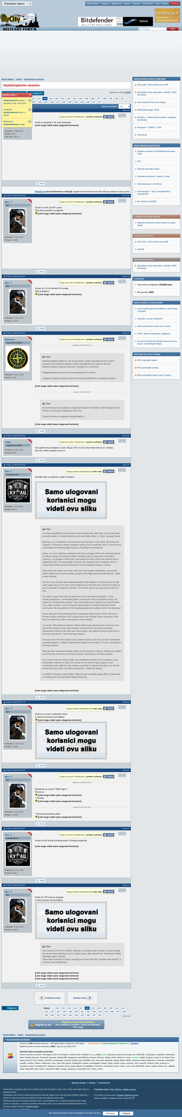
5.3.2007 (127, 92)
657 (99, 102)
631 (122, 98)
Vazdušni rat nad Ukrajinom (150, 229)
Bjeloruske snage (14, 123)
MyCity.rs (118, 1089)
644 (75, 102)
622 (68, 98)
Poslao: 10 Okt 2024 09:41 (15, 276)
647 (93, 102)
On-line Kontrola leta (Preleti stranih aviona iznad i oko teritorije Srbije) (157, 253)
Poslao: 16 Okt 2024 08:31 (15, 436)
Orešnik (140, 160)
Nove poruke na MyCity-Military (150, 296)
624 (80, 98)
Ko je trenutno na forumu (18, 1039)
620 (56, 98)
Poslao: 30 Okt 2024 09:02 (15, 885)
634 (100, 1012)
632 (88, 1012)
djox (7, 202)
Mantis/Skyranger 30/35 (148, 327)
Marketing (174, 3)
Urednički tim (104, 1083)
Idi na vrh (126, 1016)
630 (116, 98)
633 (94, 1012)
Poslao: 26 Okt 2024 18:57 (15, 828)
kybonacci (10, 339)
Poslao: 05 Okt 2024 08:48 (15, 195)
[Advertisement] (91, 56)
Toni (7, 471)
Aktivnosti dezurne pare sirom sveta (153, 237)
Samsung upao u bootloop (149, 401)
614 (63, 1008)
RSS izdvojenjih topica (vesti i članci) (154, 286)
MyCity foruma (32, 1106)
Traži (157, 3)
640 (52, 102)
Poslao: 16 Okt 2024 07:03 (15, 333)
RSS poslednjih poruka (147, 278)
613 (57, 1008)
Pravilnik (136, 3)
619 (50, 98)
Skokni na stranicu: (110, 106)
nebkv (8, 442)
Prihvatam (110, 1113)
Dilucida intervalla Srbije (148, 386)
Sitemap (92, 1083)
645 (81, 102)
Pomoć (165, 3)
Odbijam (126, 1113)
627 (98, 98)
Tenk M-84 (142, 352)
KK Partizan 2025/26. (147, 419)
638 (40, 102)
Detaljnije (135, 1043)
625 (86, 98)
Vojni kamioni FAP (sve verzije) (151, 320)
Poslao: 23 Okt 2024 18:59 (15, 770)
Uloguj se (105, 3)
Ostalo (19, 79)
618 (45, 98)
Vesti (112, 1089)
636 (112, 1012)
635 (106, 1012)
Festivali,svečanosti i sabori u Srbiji (153, 394)
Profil (42, 183)
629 (110, 98)
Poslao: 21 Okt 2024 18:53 (15, 465)
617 (38, 98)
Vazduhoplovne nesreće (34, 79)
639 (46, 102)
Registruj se (116, 3)
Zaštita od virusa (129, 1089)
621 (62, 98)
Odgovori (37, 93)
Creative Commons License (127, 1095)
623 (74, 98)
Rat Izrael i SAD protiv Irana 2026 (152, 152)
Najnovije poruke (79, 1083)
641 (57, 102)
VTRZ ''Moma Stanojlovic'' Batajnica (153, 244)
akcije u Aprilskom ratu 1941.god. (15, 101)
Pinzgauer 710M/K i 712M (149, 345)
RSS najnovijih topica (147, 271)
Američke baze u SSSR (14, 112)
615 (69, 1008)
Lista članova (147, 3)
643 (69, 102)
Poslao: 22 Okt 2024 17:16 (15, 702)
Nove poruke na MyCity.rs (147, 363)
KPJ (139, 379)
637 (34, 102)
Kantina (127, 3)
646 (87, 102)
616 (33, 98)
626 (92, 98)
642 (64, 102)
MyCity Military (93, 3)
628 (104, 98)
